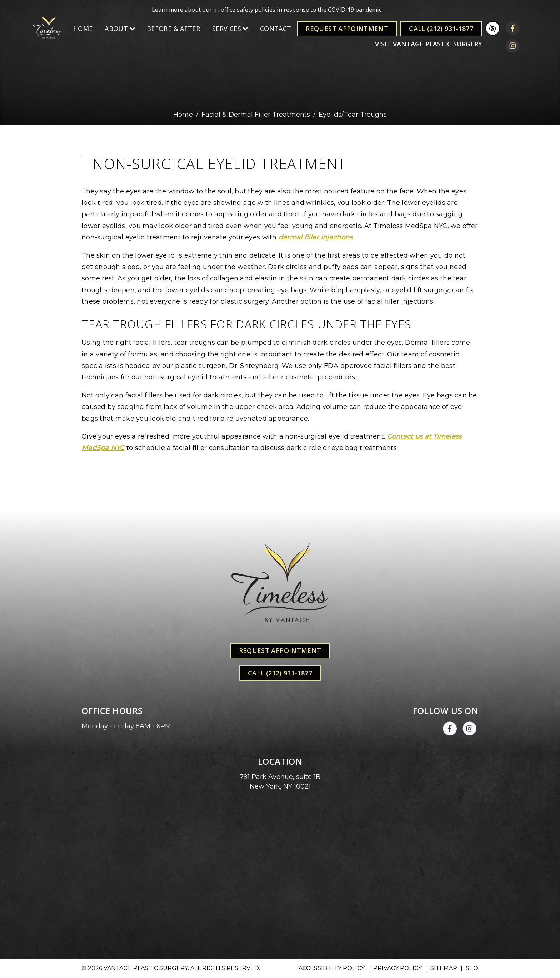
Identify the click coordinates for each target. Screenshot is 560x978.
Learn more (167, 10)
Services (230, 28)
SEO (472, 968)
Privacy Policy (397, 968)
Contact (275, 28)
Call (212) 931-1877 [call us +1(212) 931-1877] (441, 28)
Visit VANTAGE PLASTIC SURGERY (428, 44)
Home (82, 28)
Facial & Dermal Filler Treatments (255, 114)
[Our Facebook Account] (513, 29)
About (120, 28)
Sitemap (443, 968)
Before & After (173, 28)
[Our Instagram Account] (513, 47)
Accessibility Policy (332, 968)
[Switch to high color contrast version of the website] (492, 28)
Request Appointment (347, 28)
